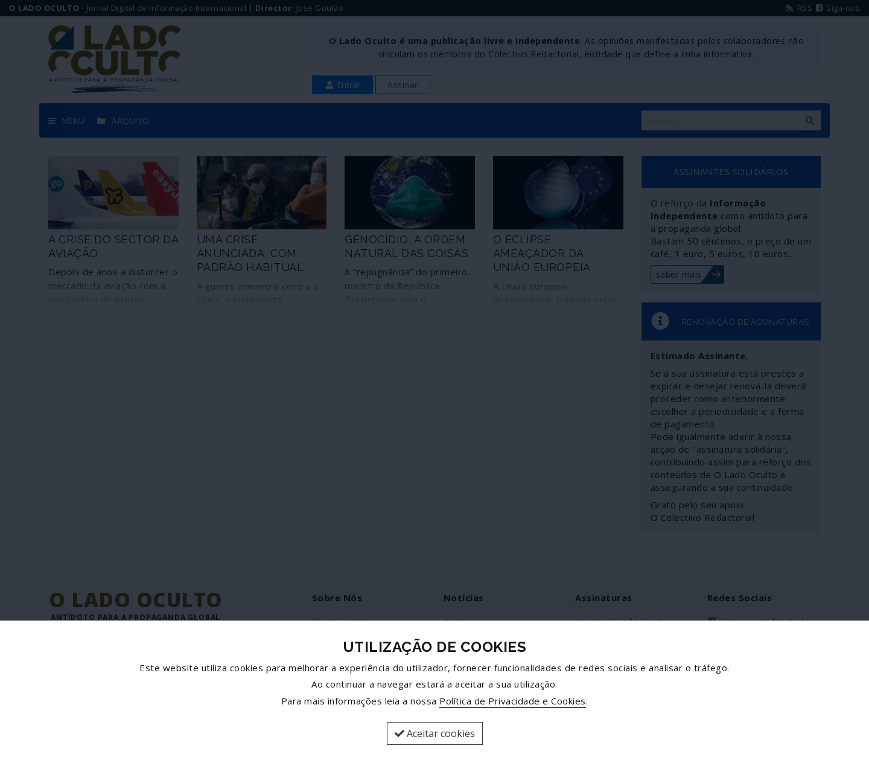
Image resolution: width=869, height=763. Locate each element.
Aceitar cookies (435, 733)
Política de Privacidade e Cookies (512, 701)
